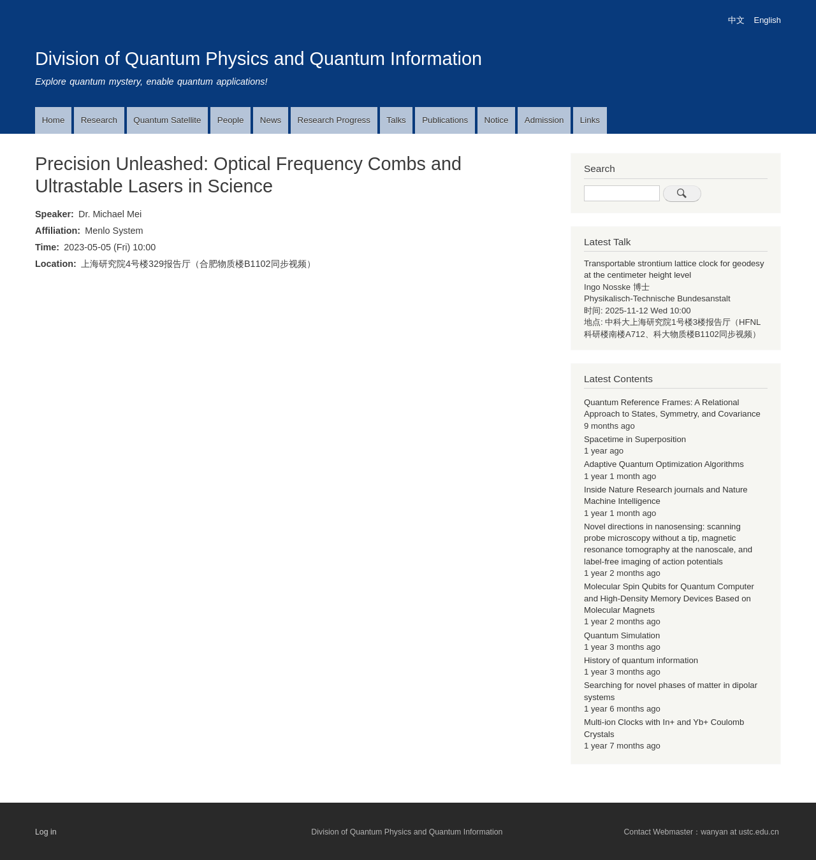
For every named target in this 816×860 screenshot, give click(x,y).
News (270, 120)
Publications (445, 120)
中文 (736, 20)
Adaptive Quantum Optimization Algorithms (664, 464)
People (230, 120)
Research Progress (334, 120)
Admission (544, 120)
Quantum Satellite (167, 120)
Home (53, 120)
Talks (395, 120)
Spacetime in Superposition (635, 439)
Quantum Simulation (622, 635)
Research (99, 120)
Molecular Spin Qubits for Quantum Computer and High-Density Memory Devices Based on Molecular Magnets (669, 598)
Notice (496, 120)
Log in (46, 832)
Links (590, 120)
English (767, 20)
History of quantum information (641, 660)
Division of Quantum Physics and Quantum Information (258, 58)
